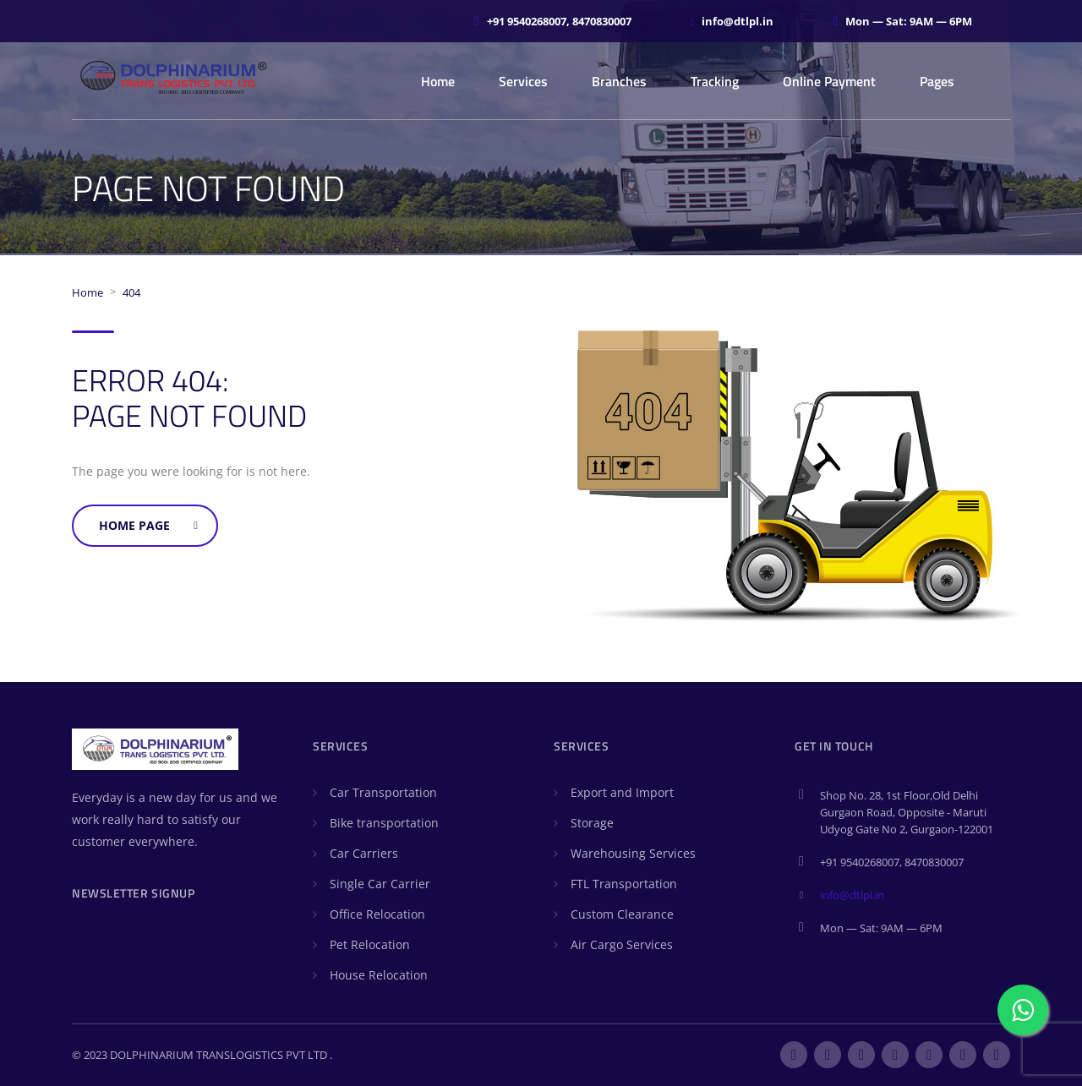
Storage (592, 823)
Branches (619, 81)
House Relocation (379, 975)
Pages (937, 81)
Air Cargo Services (622, 944)
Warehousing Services (633, 853)
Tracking (715, 81)
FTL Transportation (624, 884)
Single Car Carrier (380, 884)
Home (438, 81)
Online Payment (829, 81)
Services (523, 81)
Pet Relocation (370, 944)
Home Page (148, 525)
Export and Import (622, 792)
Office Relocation (377, 914)
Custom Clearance (622, 914)
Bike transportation (384, 823)
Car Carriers (364, 853)
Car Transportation (383, 792)
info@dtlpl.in (852, 895)
